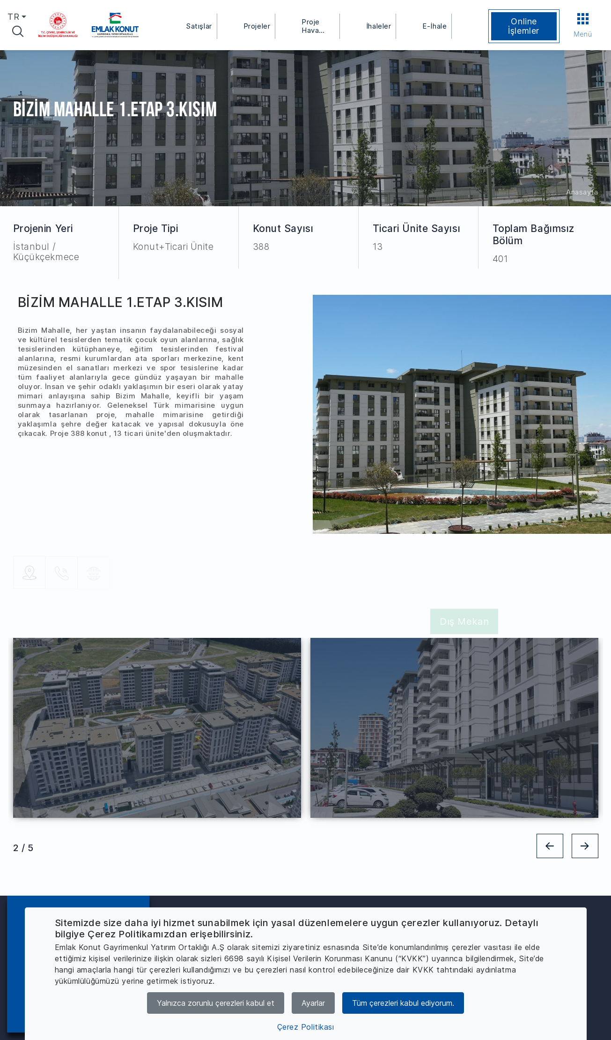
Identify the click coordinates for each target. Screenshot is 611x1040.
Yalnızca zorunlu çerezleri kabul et (215, 1003)
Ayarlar (313, 1003)
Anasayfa (582, 191)
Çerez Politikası (305, 1027)
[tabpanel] (157, 728)
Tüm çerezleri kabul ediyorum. (403, 1003)
